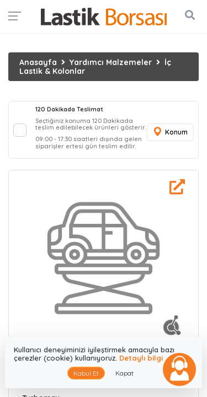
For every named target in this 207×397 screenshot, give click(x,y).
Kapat (124, 373)
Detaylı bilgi (141, 357)
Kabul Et (86, 373)
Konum (170, 132)
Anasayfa (38, 62)
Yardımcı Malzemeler (111, 62)
